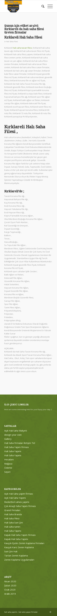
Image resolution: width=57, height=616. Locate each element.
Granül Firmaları (12, 510)
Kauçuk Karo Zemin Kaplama (19, 547)
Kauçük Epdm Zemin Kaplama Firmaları (24, 543)
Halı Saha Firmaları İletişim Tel (19, 442)
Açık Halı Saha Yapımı (15, 497)
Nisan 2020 (10, 581)
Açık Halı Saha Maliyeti (15, 430)
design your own (13, 434)
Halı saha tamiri (12, 526)
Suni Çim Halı (10, 551)
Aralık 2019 (10, 593)
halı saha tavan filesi (22, 47)
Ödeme (8, 467)
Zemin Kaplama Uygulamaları (19, 559)
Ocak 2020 (10, 589)
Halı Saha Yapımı (12, 451)
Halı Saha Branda (13, 514)
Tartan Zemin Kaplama (16, 555)
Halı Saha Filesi (12, 41)
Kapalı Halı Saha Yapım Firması (20, 534)
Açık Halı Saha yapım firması (18, 493)
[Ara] (41, 6)
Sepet (7, 471)
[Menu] (48, 6)
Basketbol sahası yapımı (16, 501)
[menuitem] (41, 6)
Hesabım (9, 459)
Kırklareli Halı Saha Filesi (23, 37)
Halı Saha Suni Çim (13, 522)
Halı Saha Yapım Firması (16, 447)
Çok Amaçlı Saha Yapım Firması (20, 506)
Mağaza (8, 463)
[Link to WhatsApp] (50, 612)
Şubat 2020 (10, 585)
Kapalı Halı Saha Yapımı (16, 539)
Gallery (8, 438)
